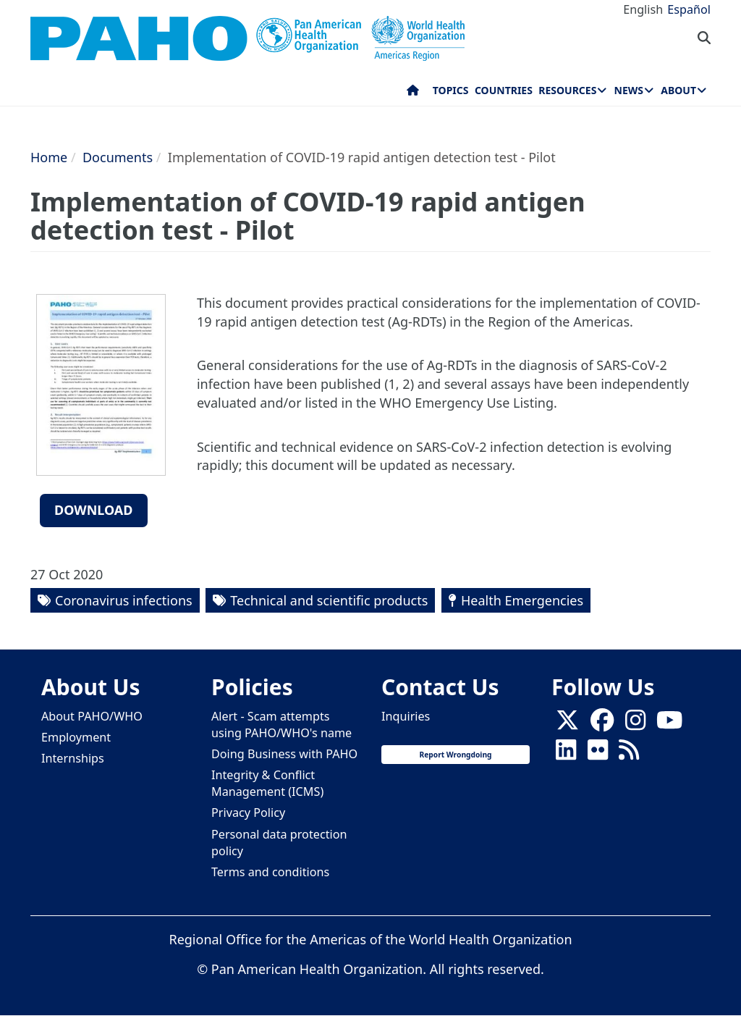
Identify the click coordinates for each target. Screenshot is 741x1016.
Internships (72, 758)
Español (689, 9)
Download (93, 510)
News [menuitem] (628, 90)
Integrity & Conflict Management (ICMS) (267, 783)
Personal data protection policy (279, 842)
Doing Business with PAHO (284, 754)
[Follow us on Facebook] (602, 724)
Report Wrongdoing (455, 755)
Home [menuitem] (413, 93)
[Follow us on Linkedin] (566, 754)
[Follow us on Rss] (629, 754)
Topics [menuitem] (451, 90)
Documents (117, 157)
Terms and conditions (270, 872)
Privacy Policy (248, 812)
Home (48, 157)
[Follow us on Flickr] (598, 754)
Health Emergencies (522, 600)
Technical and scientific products (329, 600)
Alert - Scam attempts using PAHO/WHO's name (281, 724)
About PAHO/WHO (92, 716)
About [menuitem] (678, 90)
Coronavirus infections (123, 600)
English (643, 9)
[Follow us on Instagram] (635, 724)
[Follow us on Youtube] (669, 724)
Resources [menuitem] (567, 90)
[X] (567, 724)
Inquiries (405, 716)
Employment (76, 737)
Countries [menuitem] (504, 90)
